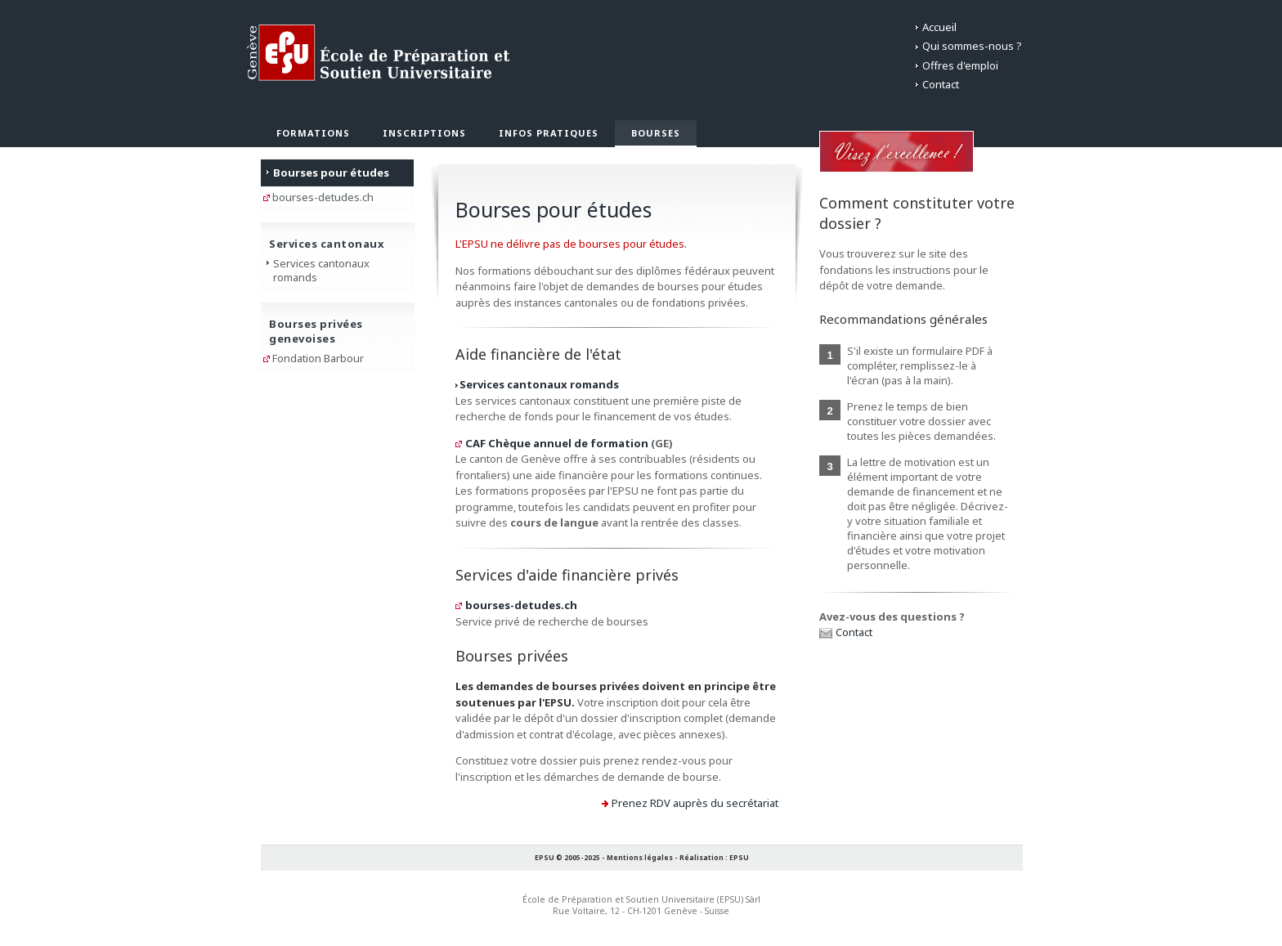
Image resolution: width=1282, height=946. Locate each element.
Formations (313, 133)
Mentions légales (640, 857)
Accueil (939, 27)
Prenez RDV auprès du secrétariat (695, 803)
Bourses (655, 133)
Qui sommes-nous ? (972, 45)
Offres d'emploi (960, 65)
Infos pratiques (548, 133)
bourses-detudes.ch (521, 605)
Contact (940, 84)
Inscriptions (424, 133)
